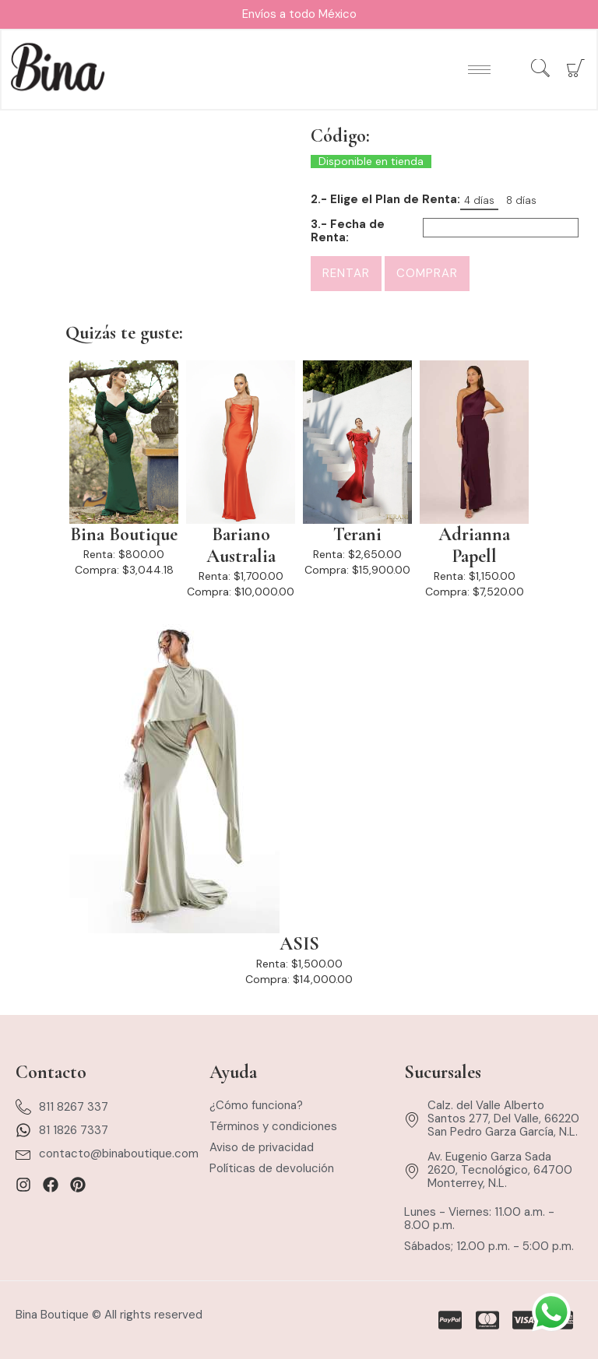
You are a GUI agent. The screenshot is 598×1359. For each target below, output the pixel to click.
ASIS (299, 944)
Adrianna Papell (474, 545)
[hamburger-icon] (478, 70)
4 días (479, 200)
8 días (521, 200)
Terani (357, 535)
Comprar (427, 273)
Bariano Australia (241, 545)
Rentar (346, 273)
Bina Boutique (124, 535)
